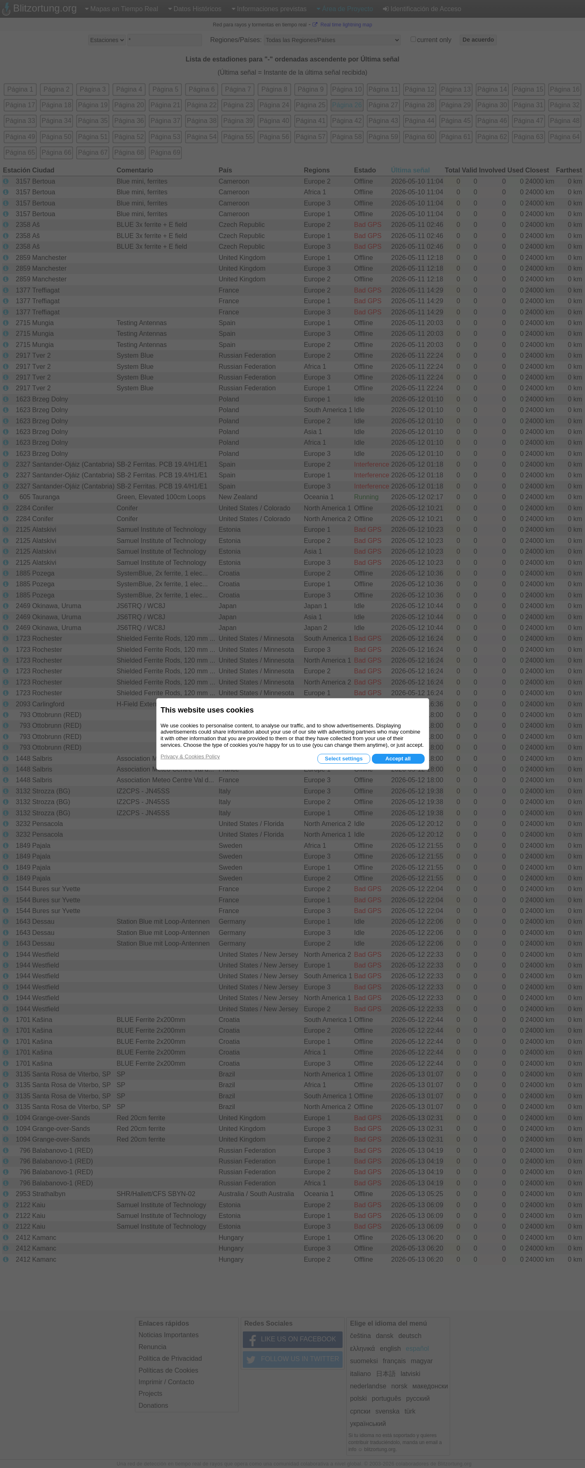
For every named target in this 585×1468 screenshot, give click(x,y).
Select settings (344, 758)
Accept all (398, 758)
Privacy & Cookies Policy (190, 756)
